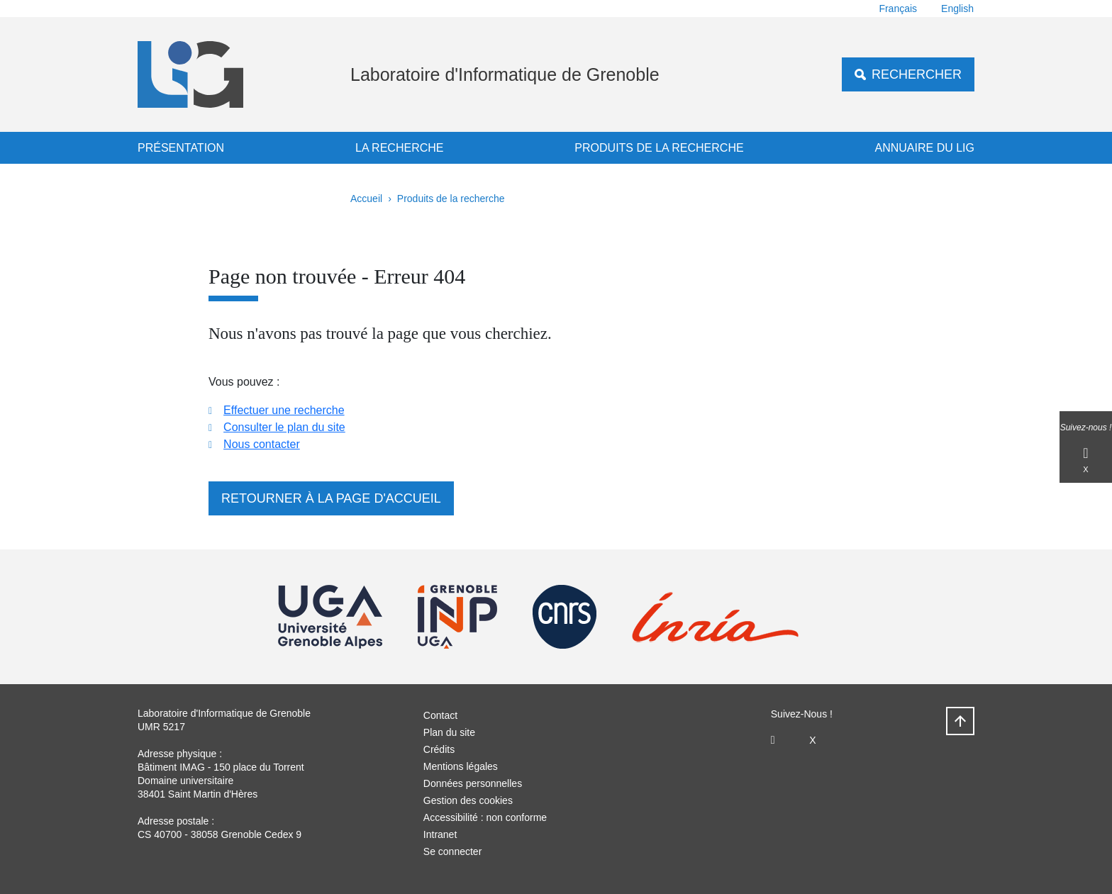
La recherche (399, 148)
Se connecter (452, 851)
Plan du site (449, 732)
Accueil (366, 198)
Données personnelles (472, 783)
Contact (440, 715)
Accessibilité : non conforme (485, 817)
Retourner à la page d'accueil (331, 498)
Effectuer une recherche (283, 410)
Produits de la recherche (658, 148)
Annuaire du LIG (924, 148)
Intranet (440, 834)
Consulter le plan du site (284, 427)
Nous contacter (261, 444)
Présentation (181, 148)
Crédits (439, 749)
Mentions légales (460, 766)
